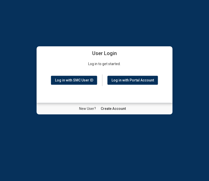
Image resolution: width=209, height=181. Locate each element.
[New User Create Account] (113, 108)
